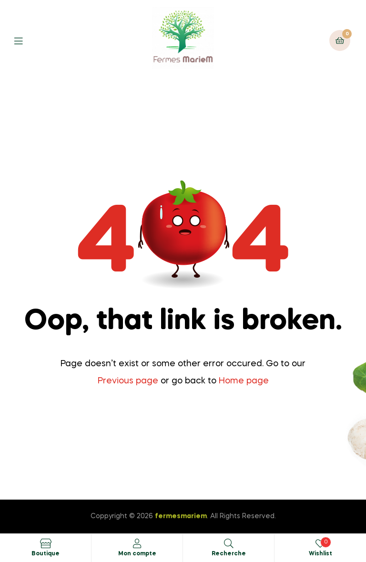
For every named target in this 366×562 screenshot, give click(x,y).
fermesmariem (181, 516)
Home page (244, 381)
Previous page (128, 381)
